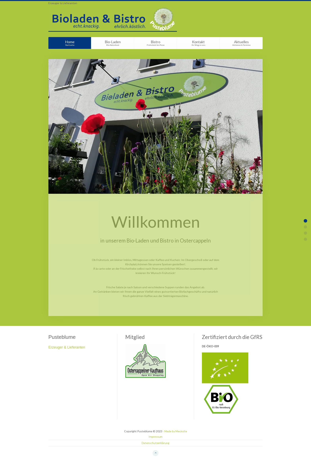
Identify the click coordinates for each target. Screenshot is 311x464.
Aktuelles (241, 43)
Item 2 (305, 227)
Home (69, 43)
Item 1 (305, 221)
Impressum (155, 436)
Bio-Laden (112, 43)
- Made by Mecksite (175, 431)
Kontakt (198, 43)
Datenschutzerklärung (155, 443)
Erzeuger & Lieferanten (62, 3)
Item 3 (305, 233)
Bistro (155, 43)
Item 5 (305, 239)
